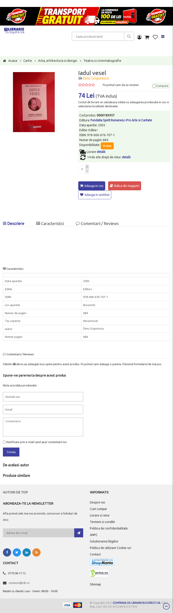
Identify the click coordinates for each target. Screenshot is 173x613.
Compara (160, 85)
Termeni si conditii (102, 521)
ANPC (94, 534)
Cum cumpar (98, 508)
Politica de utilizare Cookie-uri (110, 547)
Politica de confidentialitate (109, 528)
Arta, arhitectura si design (57, 60)
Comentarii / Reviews (97, 223)
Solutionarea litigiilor (104, 541)
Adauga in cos (93, 186)
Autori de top (15, 492)
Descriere (13, 223)
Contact (95, 554)
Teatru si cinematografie (102, 60)
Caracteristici (50, 223)
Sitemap (95, 584)
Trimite (11, 451)
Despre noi (97, 502)
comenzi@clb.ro (19, 582)
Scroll (166, 606)
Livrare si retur (100, 515)
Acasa (12, 60)
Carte (27, 60)
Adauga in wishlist (96, 195)
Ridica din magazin (126, 186)
